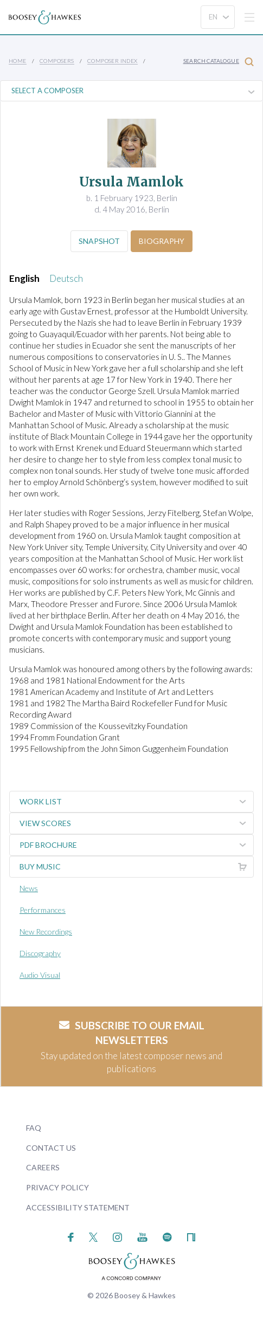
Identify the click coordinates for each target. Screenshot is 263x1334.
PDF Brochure (136, 845)
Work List (136, 801)
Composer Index (112, 60)
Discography (40, 953)
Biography (161, 241)
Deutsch (66, 278)
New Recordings (46, 931)
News (29, 888)
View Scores (136, 823)
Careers (43, 1167)
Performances (43, 909)
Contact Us (51, 1147)
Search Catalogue (218, 61)
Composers (57, 60)
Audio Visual (40, 974)
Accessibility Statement (78, 1207)
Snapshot (99, 241)
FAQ (33, 1127)
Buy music (136, 866)
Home (18, 60)
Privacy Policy (57, 1187)
